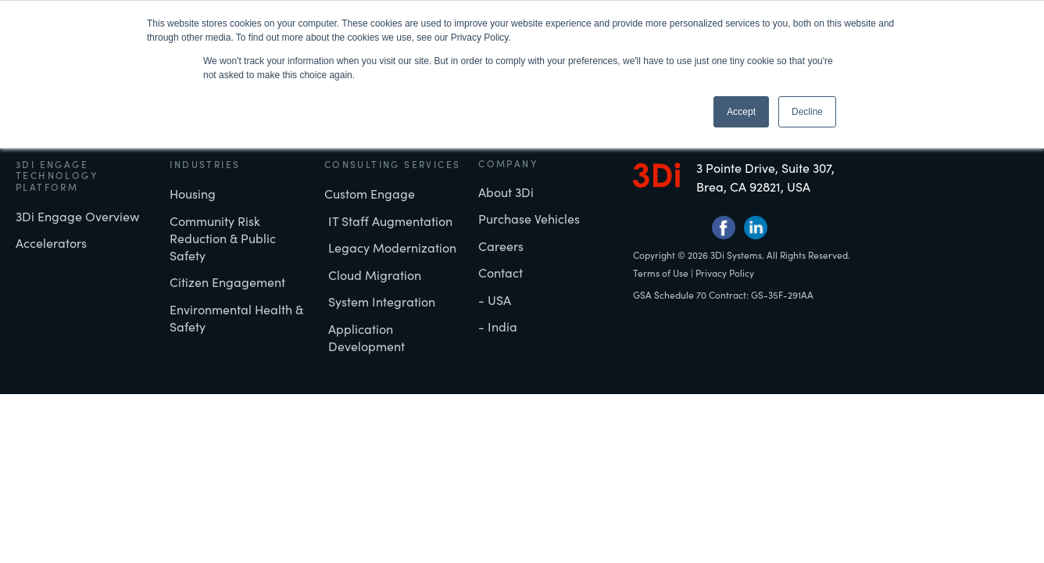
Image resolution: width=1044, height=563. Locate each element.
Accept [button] (741, 111)
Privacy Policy (724, 273)
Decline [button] (807, 111)
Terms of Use (660, 273)
